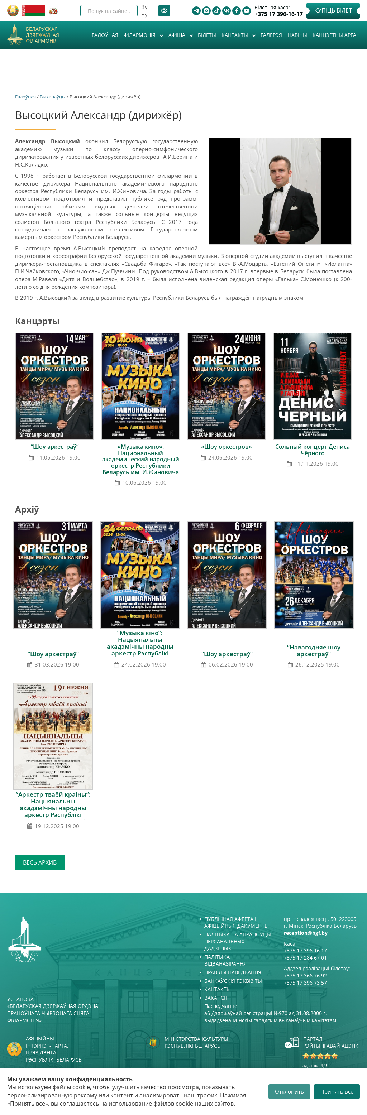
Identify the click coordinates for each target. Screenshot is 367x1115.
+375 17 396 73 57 (305, 982)
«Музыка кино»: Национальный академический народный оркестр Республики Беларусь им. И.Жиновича (140, 459)
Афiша (177, 35)
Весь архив (40, 862)
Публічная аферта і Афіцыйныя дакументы (236, 922)
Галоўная (105, 35)
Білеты (207, 35)
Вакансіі (215, 997)
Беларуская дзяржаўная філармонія (42, 35)
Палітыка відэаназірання (225, 960)
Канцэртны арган (336, 35)
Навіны (297, 35)
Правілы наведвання (232, 972)
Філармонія (140, 35)
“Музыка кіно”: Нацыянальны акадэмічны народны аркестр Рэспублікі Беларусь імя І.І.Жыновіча (140, 646)
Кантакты (235, 35)
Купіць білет (333, 10)
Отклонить (289, 1091)
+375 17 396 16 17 (305, 950)
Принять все (336, 1091)
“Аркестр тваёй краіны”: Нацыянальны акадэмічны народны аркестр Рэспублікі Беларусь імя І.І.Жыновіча (53, 808)
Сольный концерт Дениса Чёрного (312, 450)
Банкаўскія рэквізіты (233, 980)
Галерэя (271, 35)
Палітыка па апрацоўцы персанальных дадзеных (237, 941)
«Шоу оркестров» (226, 447)
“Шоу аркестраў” (54, 447)
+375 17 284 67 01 (305, 957)
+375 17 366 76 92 (305, 975)
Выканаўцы (53, 96)
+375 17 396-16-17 (278, 14)
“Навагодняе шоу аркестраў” (313, 650)
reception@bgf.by (306, 932)
